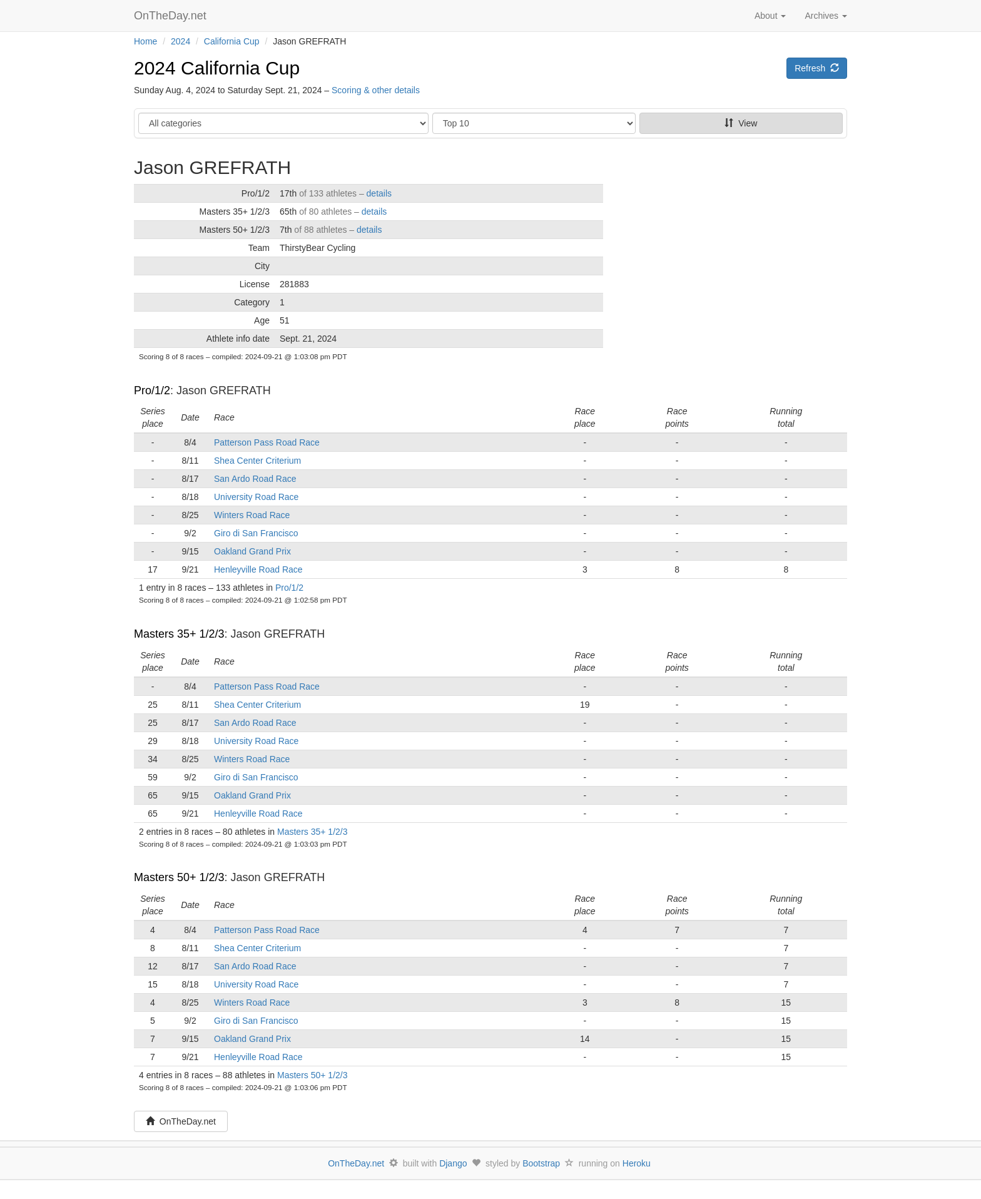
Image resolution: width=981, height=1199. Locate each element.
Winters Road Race (252, 515)
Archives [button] (826, 16)
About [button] (770, 16)
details (379, 193)
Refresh (817, 68)
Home (145, 41)
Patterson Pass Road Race (267, 442)
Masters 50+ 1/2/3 (179, 877)
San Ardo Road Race (255, 479)
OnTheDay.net (172, 15)
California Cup (232, 41)
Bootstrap (541, 1163)
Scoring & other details (376, 90)
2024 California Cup (217, 68)
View (740, 123)
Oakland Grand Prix (252, 551)
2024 (180, 41)
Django (453, 1163)
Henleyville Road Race (258, 569)
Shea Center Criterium (257, 461)
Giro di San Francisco (256, 533)
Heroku (637, 1163)
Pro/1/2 (152, 390)
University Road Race (256, 497)
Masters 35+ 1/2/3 (179, 634)
